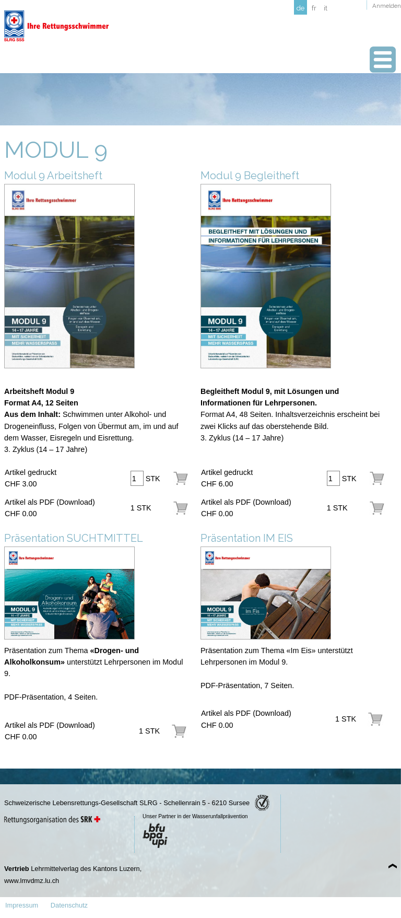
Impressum (21, 905)
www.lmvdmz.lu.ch (31, 881)
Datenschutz (69, 905)
